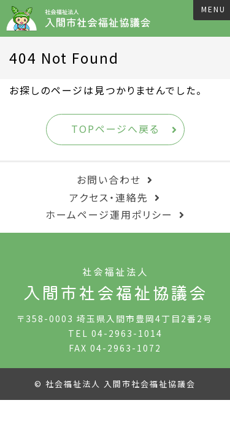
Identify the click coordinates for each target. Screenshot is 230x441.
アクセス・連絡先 (108, 197)
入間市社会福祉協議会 (82, 18)
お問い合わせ (109, 179)
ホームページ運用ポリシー (109, 214)
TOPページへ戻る (115, 128)
